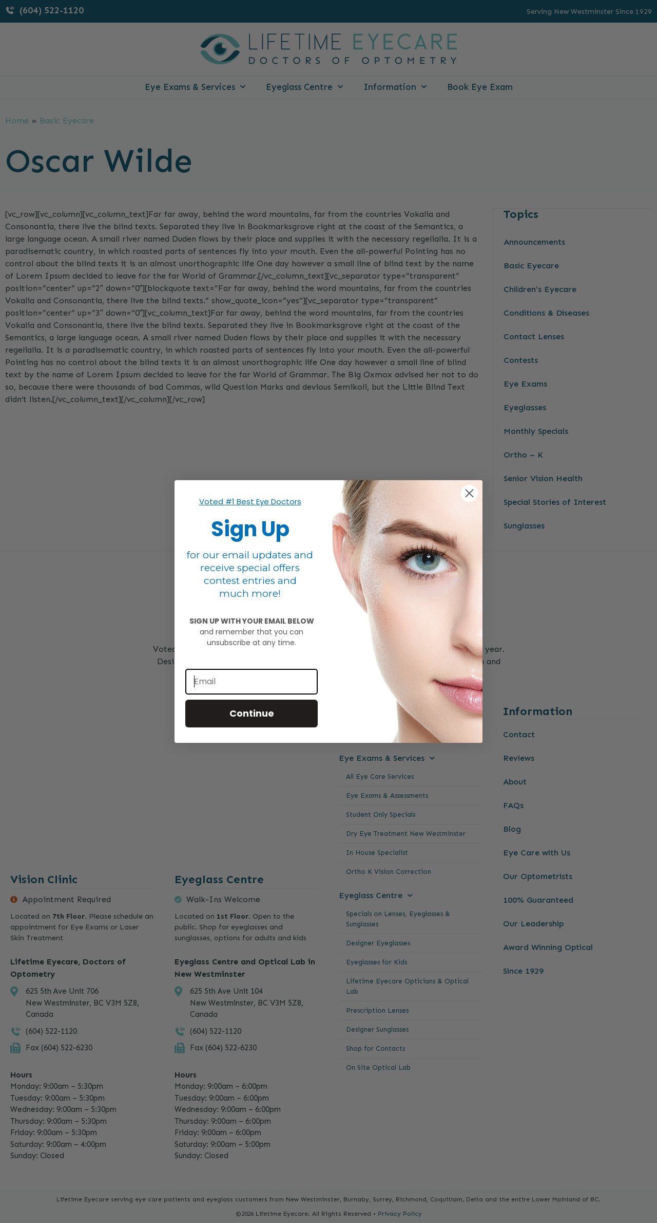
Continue (251, 713)
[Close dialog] (469, 493)
